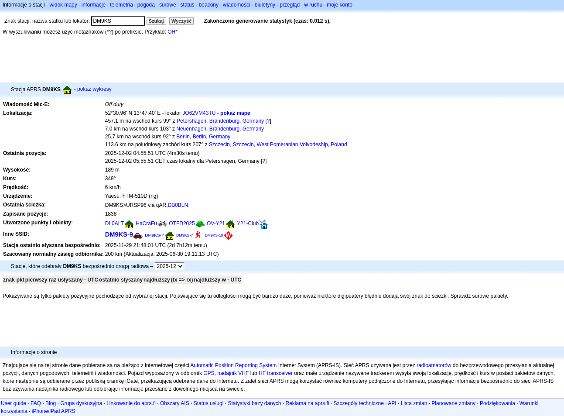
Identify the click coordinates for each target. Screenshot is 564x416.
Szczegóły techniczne (359, 403)
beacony (209, 5)
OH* (172, 32)
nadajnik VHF (233, 373)
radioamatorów (434, 365)
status (188, 5)
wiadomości (236, 5)
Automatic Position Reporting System (233, 365)
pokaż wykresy (94, 89)
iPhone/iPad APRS (53, 411)
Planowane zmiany (453, 403)
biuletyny (265, 5)
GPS (208, 373)
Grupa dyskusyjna (81, 403)
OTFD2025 (182, 223)
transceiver (280, 373)
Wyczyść (181, 21)
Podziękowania (497, 403)
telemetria (121, 5)
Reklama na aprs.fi (307, 403)
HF (262, 373)
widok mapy (63, 5)
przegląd (290, 5)
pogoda (146, 5)
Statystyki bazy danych (254, 403)
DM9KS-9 (119, 234)
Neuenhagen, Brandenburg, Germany (220, 129)
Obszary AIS (174, 403)
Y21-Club (248, 223)
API (392, 403)
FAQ (36, 403)
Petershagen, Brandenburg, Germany (220, 121)
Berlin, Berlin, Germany (203, 137)
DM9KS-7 (184, 235)
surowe (167, 5)
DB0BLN (177, 205)
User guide (13, 403)
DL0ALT (114, 223)
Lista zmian (414, 403)
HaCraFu (146, 223)
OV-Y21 (216, 223)
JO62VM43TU (198, 113)
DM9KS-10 (214, 235)
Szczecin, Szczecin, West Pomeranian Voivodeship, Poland (278, 144)
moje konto (339, 5)
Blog (50, 403)
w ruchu (313, 5)
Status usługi (209, 403)
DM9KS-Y (154, 235)
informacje (94, 5)
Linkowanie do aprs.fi (131, 403)
